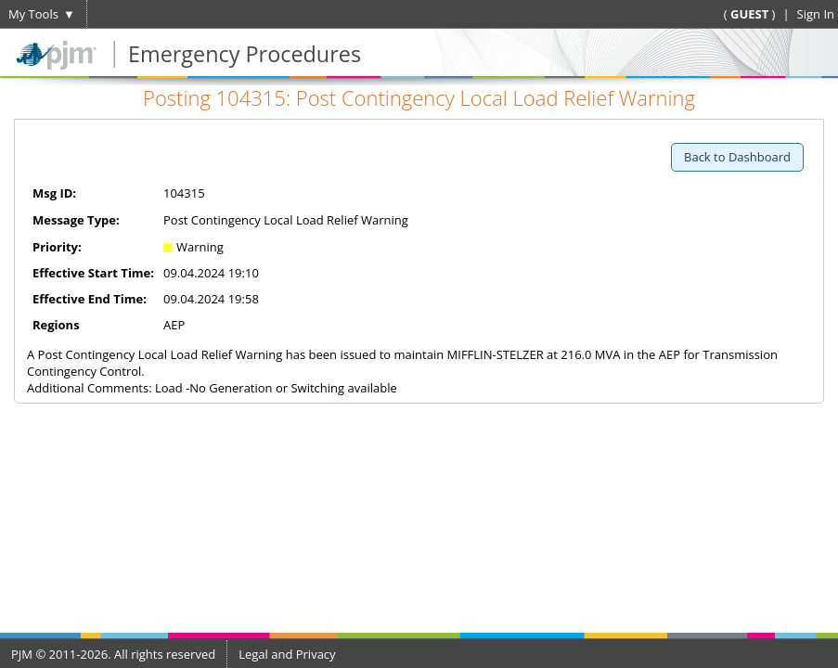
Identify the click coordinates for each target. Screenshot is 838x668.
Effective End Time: (89, 298)
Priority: (57, 246)
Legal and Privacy (287, 654)
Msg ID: (54, 193)
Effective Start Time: (93, 272)
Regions (56, 324)
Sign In (815, 14)
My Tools (33, 14)
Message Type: (76, 220)
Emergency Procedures (244, 54)
